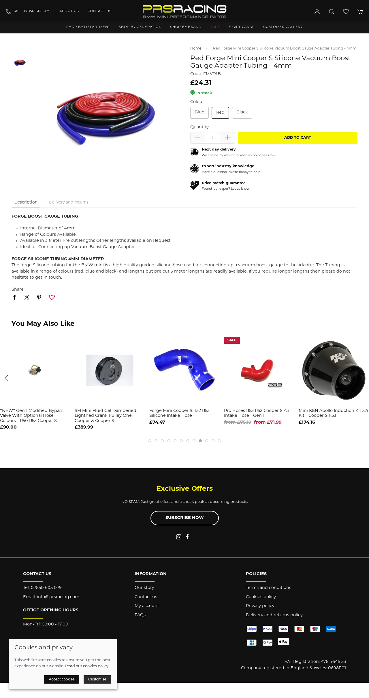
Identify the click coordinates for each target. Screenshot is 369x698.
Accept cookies (62, 679)
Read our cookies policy (86, 666)
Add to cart (297, 138)
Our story (144, 588)
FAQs (140, 615)
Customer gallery (283, 27)
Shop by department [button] (88, 27)
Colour (197, 102)
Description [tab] (25, 202)
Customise (97, 679)
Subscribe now (184, 518)
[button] (331, 11)
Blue (199, 112)
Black (242, 112)
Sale (215, 27)
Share (18, 290)
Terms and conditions (268, 588)
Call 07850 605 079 (28, 11)
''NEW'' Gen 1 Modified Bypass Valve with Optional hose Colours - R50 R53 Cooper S (31, 416)
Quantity (199, 127)
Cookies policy (261, 597)
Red (220, 113)
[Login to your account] (317, 11)
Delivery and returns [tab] (69, 202)
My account (147, 606)
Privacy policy (260, 606)
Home (196, 48)
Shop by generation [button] (140, 27)
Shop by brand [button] (186, 27)
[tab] (149, 440)
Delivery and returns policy (274, 615)
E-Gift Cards (242, 27)
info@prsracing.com (58, 597)
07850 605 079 (46, 588)
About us (69, 11)
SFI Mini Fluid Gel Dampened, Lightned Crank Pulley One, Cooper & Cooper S (106, 416)
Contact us (100, 11)
